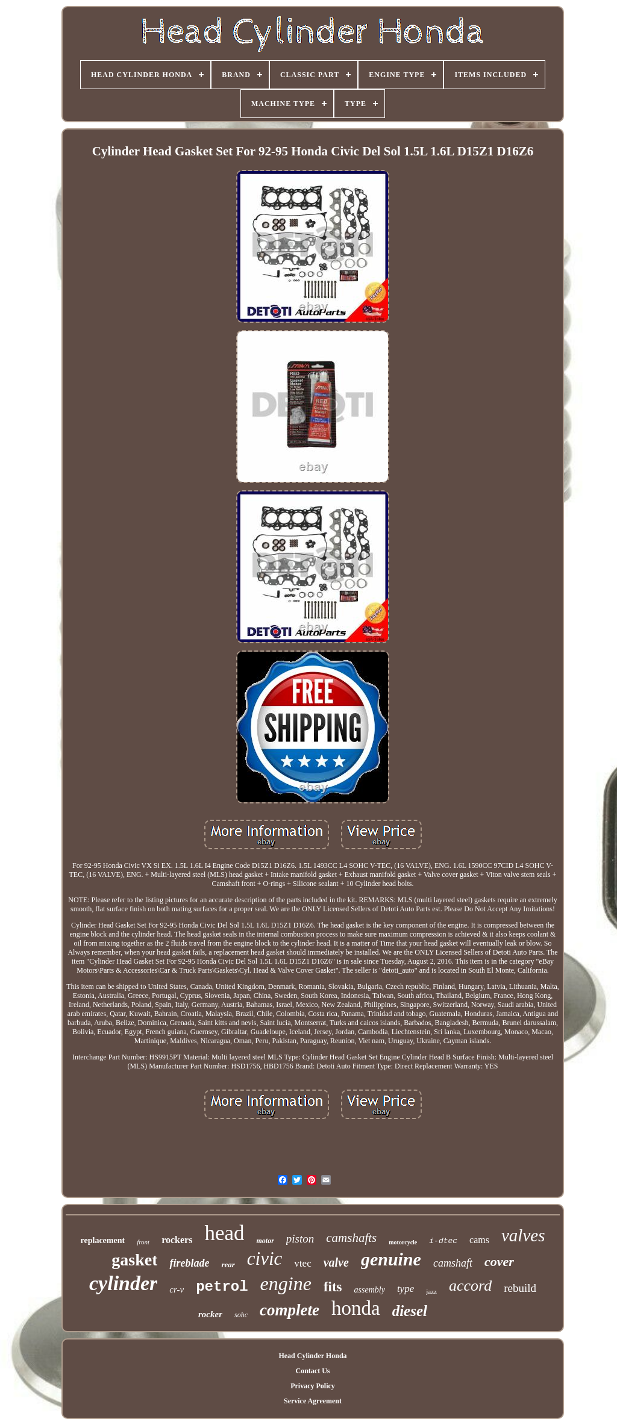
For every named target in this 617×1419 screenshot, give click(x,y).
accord (470, 1285)
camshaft (452, 1263)
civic (265, 1258)
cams (479, 1240)
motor (265, 1241)
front (143, 1242)
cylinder (123, 1283)
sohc (241, 1315)
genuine (391, 1259)
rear (227, 1264)
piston (300, 1238)
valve (336, 1262)
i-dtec (443, 1241)
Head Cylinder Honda (312, 1356)
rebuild (520, 1288)
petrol (222, 1287)
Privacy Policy (312, 1386)
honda (355, 1308)
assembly (369, 1289)
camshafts (351, 1237)
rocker (210, 1314)
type (405, 1288)
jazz (431, 1291)
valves (523, 1235)
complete (289, 1310)
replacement (103, 1240)
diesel (409, 1311)
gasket (134, 1259)
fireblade (189, 1263)
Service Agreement (313, 1401)
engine (286, 1283)
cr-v (176, 1289)
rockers (176, 1240)
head (224, 1233)
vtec (302, 1263)
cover (499, 1261)
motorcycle (403, 1242)
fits (333, 1286)
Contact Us (312, 1371)
